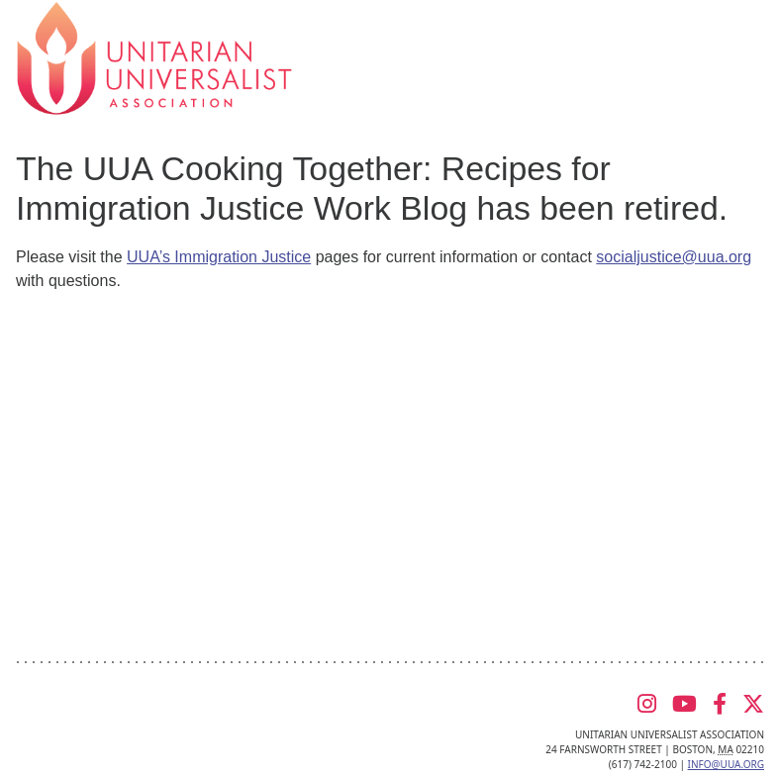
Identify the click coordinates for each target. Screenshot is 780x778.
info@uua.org (726, 764)
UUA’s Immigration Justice (219, 256)
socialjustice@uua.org (673, 256)
